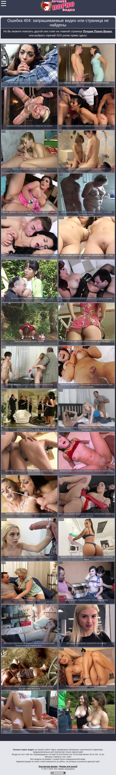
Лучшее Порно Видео (97, 31)
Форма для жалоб (68, 766)
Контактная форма (48, 766)
